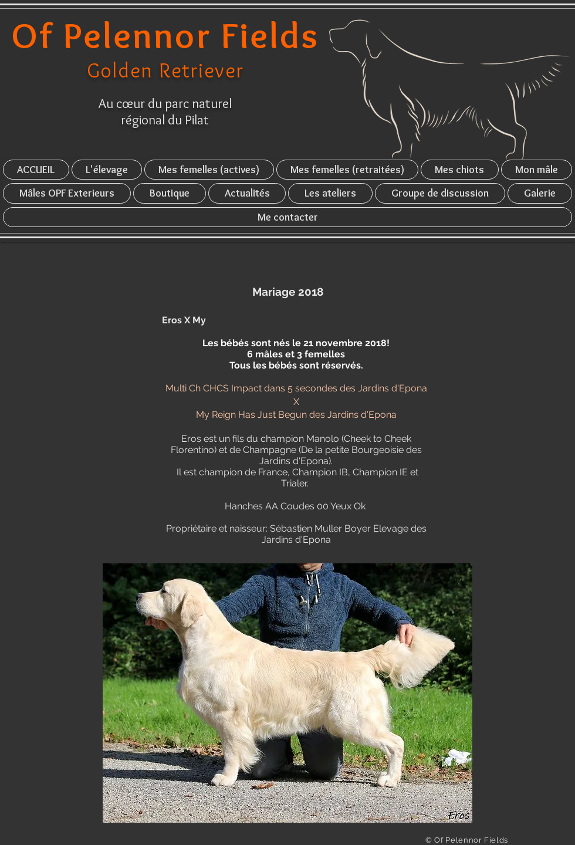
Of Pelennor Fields (165, 35)
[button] (107, 170)
